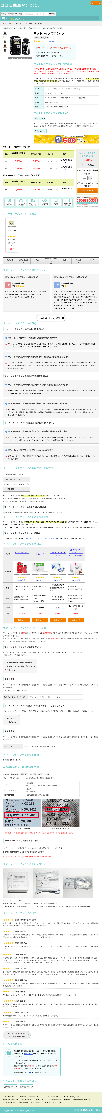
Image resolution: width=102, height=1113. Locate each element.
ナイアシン (39, 118)
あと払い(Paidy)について (73, 1096)
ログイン (96, 3)
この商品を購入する (65, 161)
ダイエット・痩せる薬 (18, 28)
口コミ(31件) (22, 580)
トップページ (36, 1102)
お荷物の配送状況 (54, 1099)
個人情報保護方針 (9, 1102)
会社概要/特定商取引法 (81, 1099)
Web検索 (17, 14)
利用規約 (67, 1099)
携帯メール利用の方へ (11, 1099)
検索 (52, 14)
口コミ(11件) (58, 580)
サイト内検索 (7, 14)
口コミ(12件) (76, 580)
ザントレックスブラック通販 (52, 28)
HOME (6, 28)
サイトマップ (57, 1102)
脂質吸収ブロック (10, 1087)
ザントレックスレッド (49, 538)
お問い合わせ (38, 24)
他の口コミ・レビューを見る (50, 318)
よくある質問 (27, 24)
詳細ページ (22, 620)
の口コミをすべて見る (17, 1034)
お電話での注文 (39, 1099)
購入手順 (18, 24)
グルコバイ (40, 554)
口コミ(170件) (39, 580)
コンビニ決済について (53, 1096)
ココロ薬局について (7, 24)
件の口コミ (52, 41)
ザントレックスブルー (32, 538)
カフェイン (39, 131)
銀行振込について (35, 1096)
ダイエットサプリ (33, 28)
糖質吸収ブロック (26, 1087)
